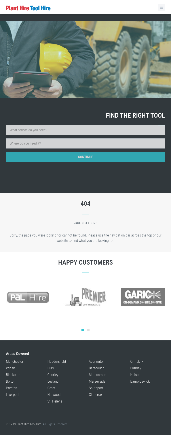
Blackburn (13, 374)
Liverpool (12, 394)
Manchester (14, 361)
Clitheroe (95, 394)
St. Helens (55, 401)
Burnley (135, 368)
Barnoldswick (140, 381)
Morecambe (97, 374)
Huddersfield (57, 361)
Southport (96, 388)
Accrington (96, 361)
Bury (51, 368)
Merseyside (97, 381)
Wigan (10, 368)
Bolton (10, 381)
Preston (11, 388)
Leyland (53, 381)
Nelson (135, 374)
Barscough (96, 368)
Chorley (53, 374)
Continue (85, 137)
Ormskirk (136, 361)
